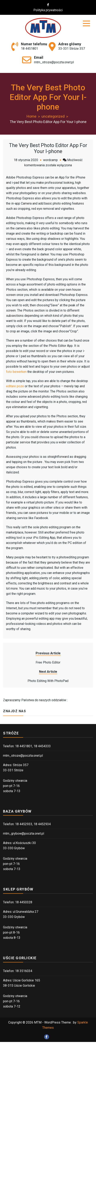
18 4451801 (29, 48)
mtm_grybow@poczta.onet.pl (23, 833)
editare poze (15, 386)
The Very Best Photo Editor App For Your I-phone (48, 148)
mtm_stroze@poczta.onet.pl (54, 62)
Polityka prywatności (50, 10)
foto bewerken (16, 372)
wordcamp (50, 160)
